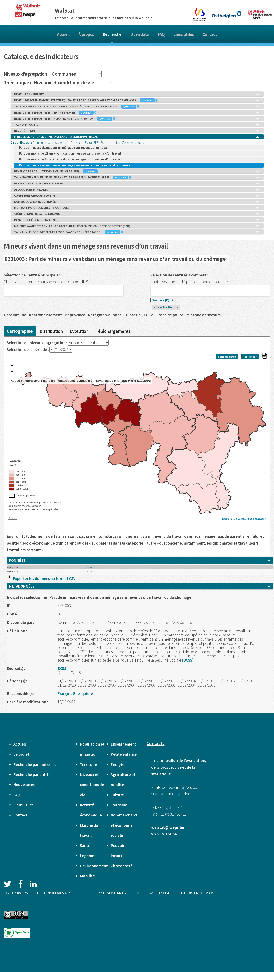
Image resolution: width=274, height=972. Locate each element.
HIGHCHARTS (114, 893)
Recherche (112, 34)
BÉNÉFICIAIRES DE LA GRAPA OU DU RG (137, 183)
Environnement (94, 865)
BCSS (251, 519)
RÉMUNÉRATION (137, 131)
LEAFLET (170, 893)
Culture (117, 794)
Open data (139, 34)
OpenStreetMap (238, 519)
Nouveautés (24, 784)
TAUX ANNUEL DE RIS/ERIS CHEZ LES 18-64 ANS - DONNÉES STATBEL (137, 232)
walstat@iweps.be (167, 827)
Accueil (63, 34)
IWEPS (22, 893)
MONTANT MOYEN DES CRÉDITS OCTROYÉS (137, 208)
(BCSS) (188, 660)
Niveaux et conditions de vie (92, 784)
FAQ (161, 34)
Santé (85, 845)
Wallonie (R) (162, 300)
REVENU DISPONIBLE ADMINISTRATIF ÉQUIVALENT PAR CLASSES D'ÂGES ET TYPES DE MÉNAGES (137, 100)
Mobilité (87, 875)
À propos (86, 34)
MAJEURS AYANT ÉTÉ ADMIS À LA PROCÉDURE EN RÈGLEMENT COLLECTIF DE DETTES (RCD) (137, 226)
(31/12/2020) (260, 519)
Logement (89, 855)
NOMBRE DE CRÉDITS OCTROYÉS (137, 202)
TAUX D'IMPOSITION (137, 125)
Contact (210, 34)
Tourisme (119, 805)
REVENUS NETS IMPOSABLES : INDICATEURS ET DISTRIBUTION (137, 119)
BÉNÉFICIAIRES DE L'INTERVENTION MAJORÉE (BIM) (137, 171)
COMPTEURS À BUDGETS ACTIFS (137, 196)
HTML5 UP (61, 893)
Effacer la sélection (166, 307)
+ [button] (12, 366)
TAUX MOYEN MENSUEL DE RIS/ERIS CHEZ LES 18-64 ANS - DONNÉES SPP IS (137, 177)
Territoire (88, 764)
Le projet (21, 754)
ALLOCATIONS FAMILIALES (137, 189)
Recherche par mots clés (34, 764)
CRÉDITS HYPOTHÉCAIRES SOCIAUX (137, 214)
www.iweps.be (164, 834)
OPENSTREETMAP (197, 893)
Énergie (117, 764)
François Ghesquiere (75, 693)
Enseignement (123, 744)
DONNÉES (140, 560)
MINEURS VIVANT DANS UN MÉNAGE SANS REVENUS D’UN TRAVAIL (137, 137)
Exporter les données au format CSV (41, 578)
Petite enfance (124, 754)
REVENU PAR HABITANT (137, 94)
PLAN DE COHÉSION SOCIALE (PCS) (137, 220)
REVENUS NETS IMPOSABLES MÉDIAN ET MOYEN (137, 112)
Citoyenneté (122, 865)
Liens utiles (184, 34)
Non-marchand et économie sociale (124, 825)
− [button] (12, 372)
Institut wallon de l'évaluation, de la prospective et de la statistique (178, 767)
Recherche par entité (31, 774)
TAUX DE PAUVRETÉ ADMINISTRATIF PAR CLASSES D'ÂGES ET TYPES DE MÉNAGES (137, 106)
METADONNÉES (140, 586)
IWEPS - (226, 519)
